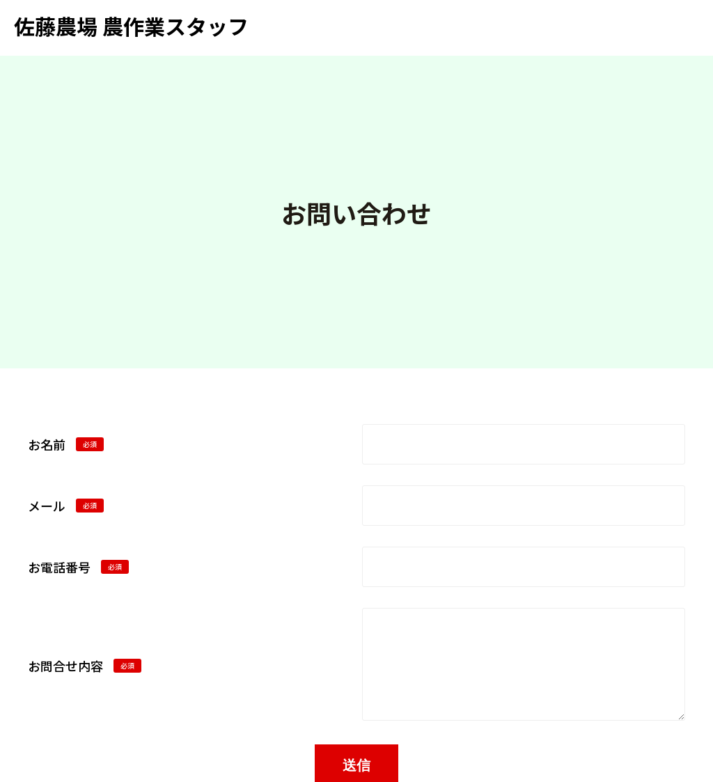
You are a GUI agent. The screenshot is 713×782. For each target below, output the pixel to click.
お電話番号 (78, 567)
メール (66, 505)
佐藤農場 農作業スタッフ (131, 25)
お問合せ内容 (84, 666)
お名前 (66, 444)
